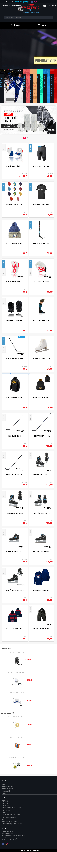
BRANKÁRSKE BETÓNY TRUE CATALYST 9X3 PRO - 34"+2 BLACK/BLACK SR (16, 652)
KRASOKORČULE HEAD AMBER (41, 359)
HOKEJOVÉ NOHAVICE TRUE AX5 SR (41, 629)
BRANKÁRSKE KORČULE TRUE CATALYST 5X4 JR (15, 552)
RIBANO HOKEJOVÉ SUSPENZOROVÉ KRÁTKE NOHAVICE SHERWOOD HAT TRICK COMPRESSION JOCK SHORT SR (41, 166)
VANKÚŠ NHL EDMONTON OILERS (16, 737)
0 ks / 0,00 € (52, 5)
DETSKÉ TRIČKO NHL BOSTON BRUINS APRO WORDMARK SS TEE (41, 205)
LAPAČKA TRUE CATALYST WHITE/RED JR (41, 282)
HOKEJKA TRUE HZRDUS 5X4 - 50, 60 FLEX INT (15, 474)
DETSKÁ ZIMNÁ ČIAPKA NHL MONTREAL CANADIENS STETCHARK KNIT (15, 629)
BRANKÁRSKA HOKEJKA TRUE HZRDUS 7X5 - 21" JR (41, 243)
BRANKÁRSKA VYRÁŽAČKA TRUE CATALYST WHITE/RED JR (15, 282)
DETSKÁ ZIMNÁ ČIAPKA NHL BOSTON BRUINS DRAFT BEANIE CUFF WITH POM (41, 397)
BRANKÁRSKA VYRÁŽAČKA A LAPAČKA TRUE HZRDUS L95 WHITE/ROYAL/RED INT (15, 166)
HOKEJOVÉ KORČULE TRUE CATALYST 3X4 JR (41, 513)
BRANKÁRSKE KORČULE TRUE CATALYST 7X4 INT (41, 552)
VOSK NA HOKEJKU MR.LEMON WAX (16, 757)
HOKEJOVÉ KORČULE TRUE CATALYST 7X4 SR (41, 474)
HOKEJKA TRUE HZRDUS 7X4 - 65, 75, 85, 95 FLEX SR (41, 436)
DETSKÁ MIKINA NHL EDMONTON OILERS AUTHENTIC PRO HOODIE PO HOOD (41, 590)
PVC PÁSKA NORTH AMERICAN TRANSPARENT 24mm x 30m (16, 717)
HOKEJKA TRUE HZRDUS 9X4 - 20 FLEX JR (15, 436)
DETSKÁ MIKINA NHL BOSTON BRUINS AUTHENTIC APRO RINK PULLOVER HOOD (15, 397)
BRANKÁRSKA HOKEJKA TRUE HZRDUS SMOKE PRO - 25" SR (15, 359)
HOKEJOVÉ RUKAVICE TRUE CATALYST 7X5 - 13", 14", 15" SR (15, 320)
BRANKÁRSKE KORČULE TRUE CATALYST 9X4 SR (15, 590)
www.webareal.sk (34, 850)
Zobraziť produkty (11, 99)
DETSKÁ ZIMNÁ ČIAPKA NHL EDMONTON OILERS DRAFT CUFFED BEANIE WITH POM (15, 243)
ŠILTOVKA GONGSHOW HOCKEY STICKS (16, 672)
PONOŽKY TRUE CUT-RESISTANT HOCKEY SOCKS (41, 320)
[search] (50, 17)
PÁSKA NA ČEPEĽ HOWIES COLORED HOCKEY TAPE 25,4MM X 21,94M (15, 205)
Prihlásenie (6, 5)
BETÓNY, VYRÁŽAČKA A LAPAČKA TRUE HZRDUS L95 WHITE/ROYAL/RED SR (16, 693)
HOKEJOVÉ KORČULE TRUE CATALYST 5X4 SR (15, 513)
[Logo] (28, 8)
